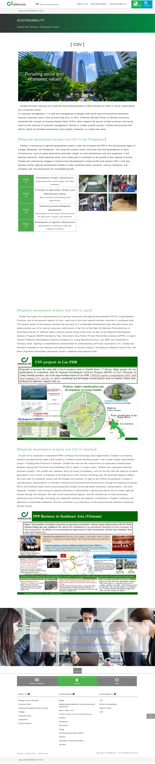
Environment (63, 727)
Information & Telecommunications (71, 742)
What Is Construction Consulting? (91, 636)
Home (21, 12)
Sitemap (20, 754)
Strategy (21, 713)
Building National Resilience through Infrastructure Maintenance (77, 707)
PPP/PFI (62, 738)
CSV (101, 702)
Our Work (62, 746)
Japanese (132, 7)
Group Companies (24, 724)
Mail (117, 685)
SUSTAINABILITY (113, 4)
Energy (61, 730)
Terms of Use (43, 754)
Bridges (61, 702)
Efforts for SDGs (105, 709)
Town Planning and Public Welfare (71, 734)
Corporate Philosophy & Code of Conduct (33, 709)
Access (77, 685)
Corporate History (24, 717)
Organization (23, 721)
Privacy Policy (30, 754)
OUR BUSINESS (95, 4)
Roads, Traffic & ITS (66, 712)
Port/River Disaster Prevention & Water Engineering (75, 715)
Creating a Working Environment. (91, 647)
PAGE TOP (77, 673)
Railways (62, 719)
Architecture (63, 723)
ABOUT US (80, 4)
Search (144, 7)
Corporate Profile (24, 705)
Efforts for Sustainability (108, 705)
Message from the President (28, 702)
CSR (101, 713)
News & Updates (37, 685)
